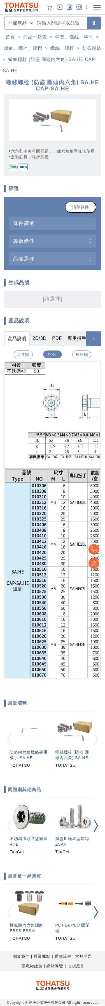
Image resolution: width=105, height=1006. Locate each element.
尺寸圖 (23, 354)
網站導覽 (54, 966)
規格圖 (82, 354)
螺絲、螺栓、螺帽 (23, 48)
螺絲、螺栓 (62, 48)
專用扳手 (77, 338)
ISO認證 (75, 966)
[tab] (52, 223)
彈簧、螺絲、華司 (74, 37)
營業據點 (42, 956)
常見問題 (83, 956)
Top (93, 563)
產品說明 (17, 338)
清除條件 (80, 207)
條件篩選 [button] (23, 223)
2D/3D (39, 338)
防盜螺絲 (91, 48)
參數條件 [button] (23, 241)
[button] (96, 826)
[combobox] (60, 23)
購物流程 (63, 956)
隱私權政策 (32, 966)
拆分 (52, 354)
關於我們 (21, 956)
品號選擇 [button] (23, 259)
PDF (57, 338)
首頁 (10, 37)
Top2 (93, 549)
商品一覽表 (35, 37)
